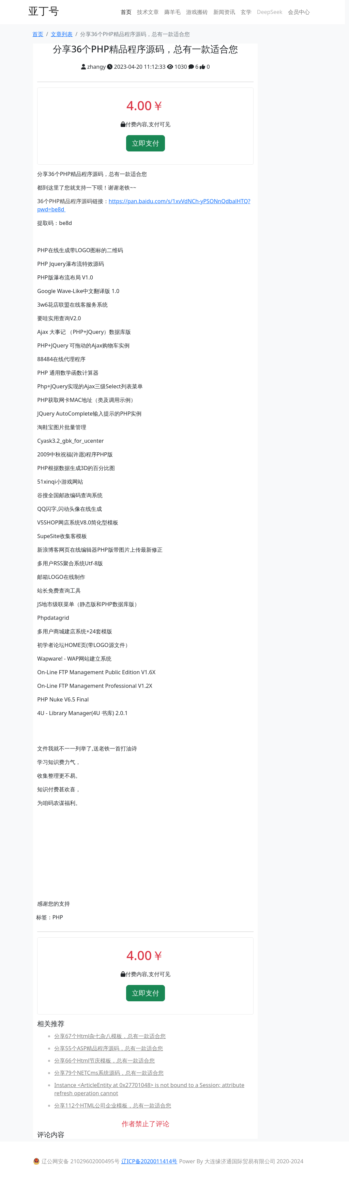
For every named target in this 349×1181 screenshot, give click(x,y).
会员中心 (299, 12)
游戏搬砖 (197, 12)
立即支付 (145, 143)
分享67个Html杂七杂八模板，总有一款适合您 (110, 1036)
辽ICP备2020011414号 (149, 1161)
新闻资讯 (224, 12)
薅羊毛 (172, 12)
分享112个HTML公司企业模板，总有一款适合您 (112, 1105)
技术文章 (148, 12)
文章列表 (62, 34)
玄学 (246, 12)
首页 (126, 12)
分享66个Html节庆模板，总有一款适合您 (104, 1060)
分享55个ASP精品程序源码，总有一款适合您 (108, 1048)
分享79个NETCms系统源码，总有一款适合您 (109, 1073)
